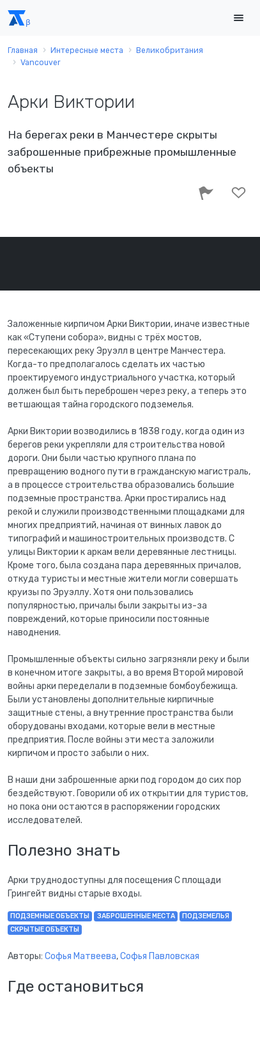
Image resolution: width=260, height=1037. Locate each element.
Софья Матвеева (80, 956)
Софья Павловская (159, 956)
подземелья (205, 916)
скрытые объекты (44, 929)
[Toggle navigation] (238, 18)
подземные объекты (49, 916)
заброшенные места (136, 916)
